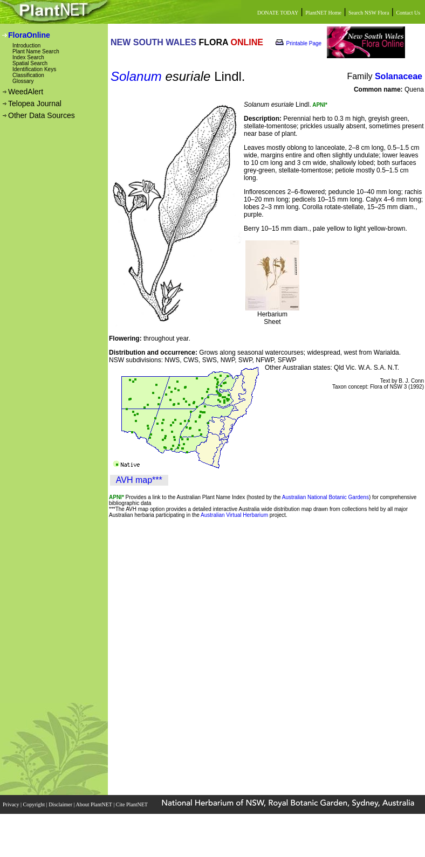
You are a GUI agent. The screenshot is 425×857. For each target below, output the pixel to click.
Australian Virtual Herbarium (234, 515)
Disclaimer (61, 804)
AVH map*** (139, 480)
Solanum (136, 76)
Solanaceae (398, 76)
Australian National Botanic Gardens (325, 497)
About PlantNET (94, 804)
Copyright (34, 804)
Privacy (11, 804)
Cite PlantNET (132, 804)
